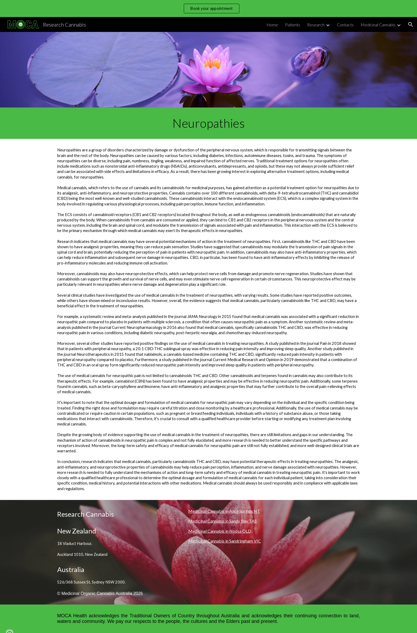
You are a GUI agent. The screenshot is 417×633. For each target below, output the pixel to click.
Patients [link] (292, 24)
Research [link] (315, 24)
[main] (208, 123)
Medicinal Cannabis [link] (378, 24)
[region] (208, 8)
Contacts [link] (345, 24)
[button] (410, 24)
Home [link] (272, 24)
